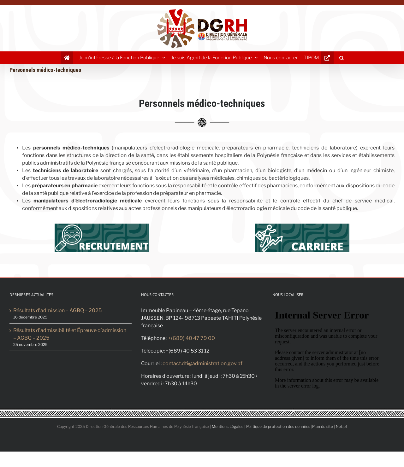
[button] (341, 57)
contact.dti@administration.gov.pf (202, 363)
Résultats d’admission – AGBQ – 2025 (57, 310)
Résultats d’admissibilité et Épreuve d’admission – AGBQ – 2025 (69, 334)
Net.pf (341, 426)
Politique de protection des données (278, 426)
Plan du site (322, 426)
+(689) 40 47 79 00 (191, 338)
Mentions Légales (227, 426)
